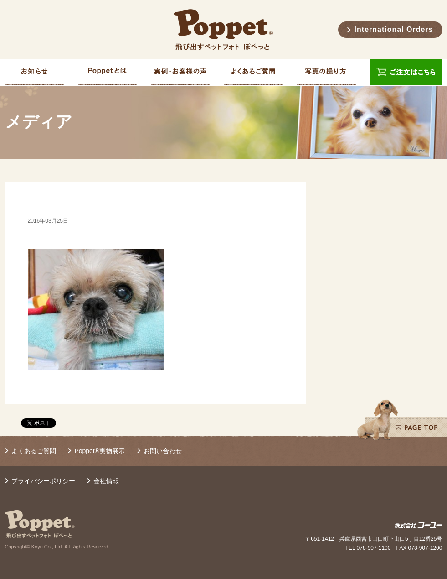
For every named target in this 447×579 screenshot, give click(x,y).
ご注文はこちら (406, 72)
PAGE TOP (402, 419)
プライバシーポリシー (43, 481)
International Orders (394, 29)
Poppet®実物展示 (99, 450)
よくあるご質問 (33, 450)
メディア (38, 122)
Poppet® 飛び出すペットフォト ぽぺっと (223, 29)
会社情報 (106, 481)
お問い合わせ (163, 450)
